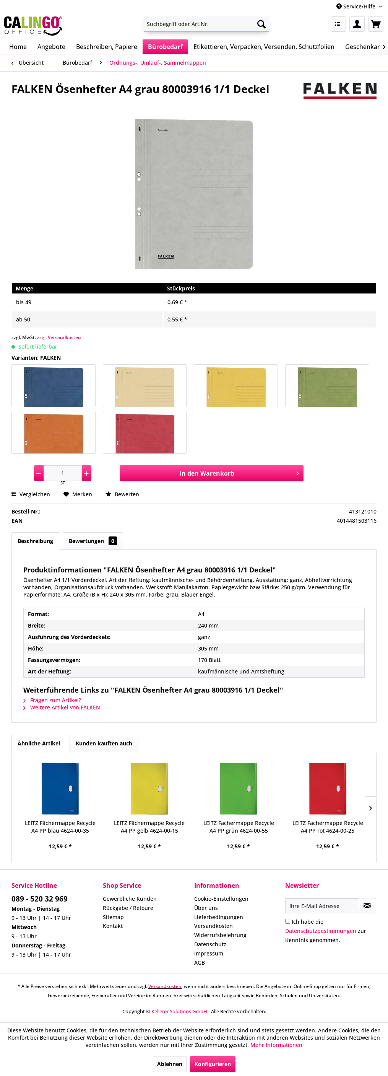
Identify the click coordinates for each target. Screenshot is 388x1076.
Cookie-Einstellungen (221, 898)
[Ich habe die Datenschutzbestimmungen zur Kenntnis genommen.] (287, 921)
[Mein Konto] (357, 24)
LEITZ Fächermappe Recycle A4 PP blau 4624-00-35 (60, 826)
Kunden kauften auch (104, 743)
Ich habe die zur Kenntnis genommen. (325, 931)
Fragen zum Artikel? (52, 700)
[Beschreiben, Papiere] (107, 46)
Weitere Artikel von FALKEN (61, 707)
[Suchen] (261, 24)
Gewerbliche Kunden (130, 898)
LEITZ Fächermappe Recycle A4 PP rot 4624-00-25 (327, 826)
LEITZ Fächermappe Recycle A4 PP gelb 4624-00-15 (149, 826)
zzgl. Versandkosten (59, 337)
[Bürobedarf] (165, 46)
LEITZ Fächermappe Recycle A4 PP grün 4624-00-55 (238, 826)
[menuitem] (206, 24)
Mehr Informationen (276, 1044)
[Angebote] (51, 46)
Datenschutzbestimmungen (320, 930)
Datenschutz (210, 944)
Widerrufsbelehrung (220, 935)
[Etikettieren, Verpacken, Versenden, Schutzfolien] (264, 46)
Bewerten (122, 494)
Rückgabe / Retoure (128, 907)
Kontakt (113, 925)
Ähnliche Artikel (39, 743)
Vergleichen (30, 494)
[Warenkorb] (375, 24)
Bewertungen (93, 540)
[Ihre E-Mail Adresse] (321, 905)
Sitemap (113, 917)
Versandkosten (213, 925)
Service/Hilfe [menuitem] (356, 6)
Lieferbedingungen (218, 917)
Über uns (206, 907)
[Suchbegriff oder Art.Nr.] (206, 24)
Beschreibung (35, 541)
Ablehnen (169, 1064)
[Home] (18, 46)
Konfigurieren (213, 1064)
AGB (199, 962)
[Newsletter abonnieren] (367, 905)
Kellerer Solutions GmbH (179, 1011)
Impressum (208, 953)
